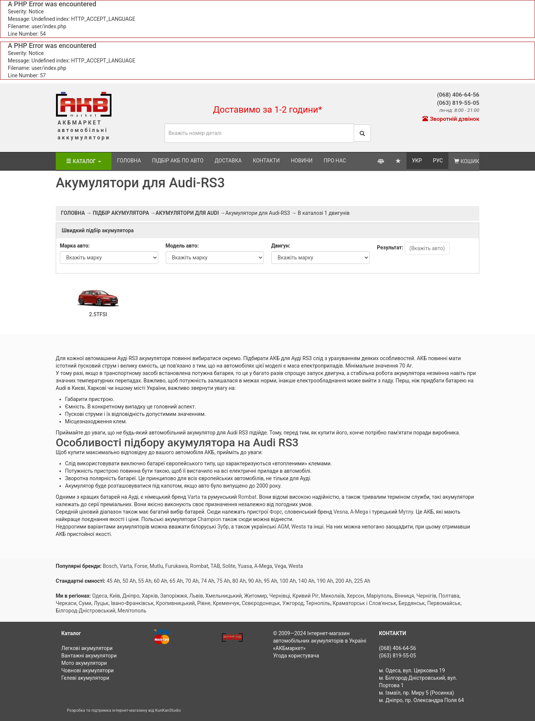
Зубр (222, 527)
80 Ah (239, 581)
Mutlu (156, 566)
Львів (196, 596)
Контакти (266, 161)
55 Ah (145, 581)
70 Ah (191, 581)
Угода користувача (296, 656)
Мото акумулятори (84, 663)
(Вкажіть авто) (427, 248)
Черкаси (66, 603)
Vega (280, 566)
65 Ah (176, 581)
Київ (115, 596)
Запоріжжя (173, 596)
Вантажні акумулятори (89, 656)
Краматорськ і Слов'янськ (364, 603)
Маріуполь (379, 596)
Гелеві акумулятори (85, 678)
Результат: (390, 247)
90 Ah (255, 581)
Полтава (449, 596)
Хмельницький (223, 596)
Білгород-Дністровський (85, 611)
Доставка (228, 161)
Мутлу (406, 512)
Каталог (83, 161)
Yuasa (245, 566)
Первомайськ (444, 603)
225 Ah (362, 581)
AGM (283, 527)
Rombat (247, 497)
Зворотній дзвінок (450, 119)
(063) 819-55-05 (458, 103)
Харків (150, 596)
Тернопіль (318, 603)
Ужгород (293, 603)
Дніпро (130, 596)
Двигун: (280, 246)
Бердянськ (412, 603)
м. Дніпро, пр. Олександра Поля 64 (421, 700)
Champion (209, 519)
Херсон (355, 596)
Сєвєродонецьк (261, 603)
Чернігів (426, 596)
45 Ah (113, 581)
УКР (417, 161)
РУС (438, 161)
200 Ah (343, 581)
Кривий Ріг (305, 596)
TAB (215, 566)
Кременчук (226, 603)
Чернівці (279, 596)
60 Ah (160, 581)
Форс (275, 512)
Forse (140, 566)
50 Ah (129, 581)
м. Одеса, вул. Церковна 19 (412, 670)
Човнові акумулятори (87, 670)
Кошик (466, 161)
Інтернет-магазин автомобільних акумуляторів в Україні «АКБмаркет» (319, 640)
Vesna (341, 512)
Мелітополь (132, 611)
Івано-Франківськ (132, 603)
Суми (85, 603)
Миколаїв (332, 596)
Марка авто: (75, 246)
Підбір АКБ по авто (177, 161)
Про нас (335, 161)
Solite (228, 566)
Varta (194, 497)
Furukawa (176, 566)
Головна (129, 161)
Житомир (255, 596)
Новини (301, 161)
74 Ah (207, 581)
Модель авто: (182, 246)
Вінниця (404, 596)
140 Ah (306, 581)
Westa (298, 527)
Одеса (99, 596)
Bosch (110, 566)
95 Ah (270, 581)
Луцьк (101, 603)
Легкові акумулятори (87, 648)
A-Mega (359, 512)
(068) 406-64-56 (458, 94)
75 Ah (223, 581)
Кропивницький (175, 603)
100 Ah (287, 581)
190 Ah (325, 581)
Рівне (204, 603)
